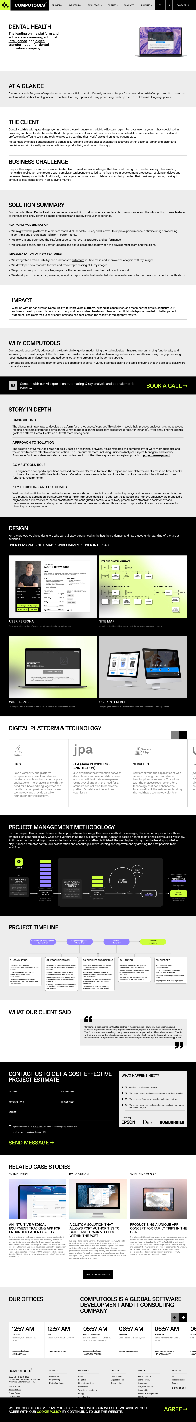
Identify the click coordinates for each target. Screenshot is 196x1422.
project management (156, 455)
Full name (34, 1094)
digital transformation (27, 42)
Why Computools (146, 1387)
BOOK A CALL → (166, 385)
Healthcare (84, 1387)
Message (61, 1116)
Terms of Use (14, 1387)
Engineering (55, 1380)
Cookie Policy (14, 1397)
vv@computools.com (57, 1351)
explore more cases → (98, 1275)
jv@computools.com (21, 1351)
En (160, 5)
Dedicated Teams (57, 1383)
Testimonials (117, 1384)
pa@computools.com (128, 1351)
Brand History (145, 1380)
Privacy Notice (15, 1390)
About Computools (147, 1377)
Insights (145, 5)
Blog (175, 1377)
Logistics (83, 1380)
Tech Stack (94, 5)
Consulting (55, 1377)
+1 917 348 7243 (19, 1355)
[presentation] (174, 735)
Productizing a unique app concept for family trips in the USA (158, 1228)
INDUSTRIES (75, 5)
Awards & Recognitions (149, 1394)
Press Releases (180, 1380)
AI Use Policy (14, 1393)
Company (129, 5)
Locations (143, 1384)
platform (89, 307)
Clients (112, 5)
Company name (87, 1094)
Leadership (144, 1391)
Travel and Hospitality (88, 1391)
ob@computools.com (164, 1351)
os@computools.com (92, 1351)
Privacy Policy (38, 1127)
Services (57, 5)
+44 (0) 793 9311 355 (92, 1355)
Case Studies (117, 1377)
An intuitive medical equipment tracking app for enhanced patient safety (34, 1228)
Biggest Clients (118, 1380)
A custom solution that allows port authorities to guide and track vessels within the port (94, 1230)
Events (176, 1384)
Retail (81, 1377)
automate (78, 260)
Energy (82, 1394)
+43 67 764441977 (162, 1355)
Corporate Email (34, 1104)
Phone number (87, 1104)
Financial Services (87, 1384)
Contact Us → (179, 1389)
